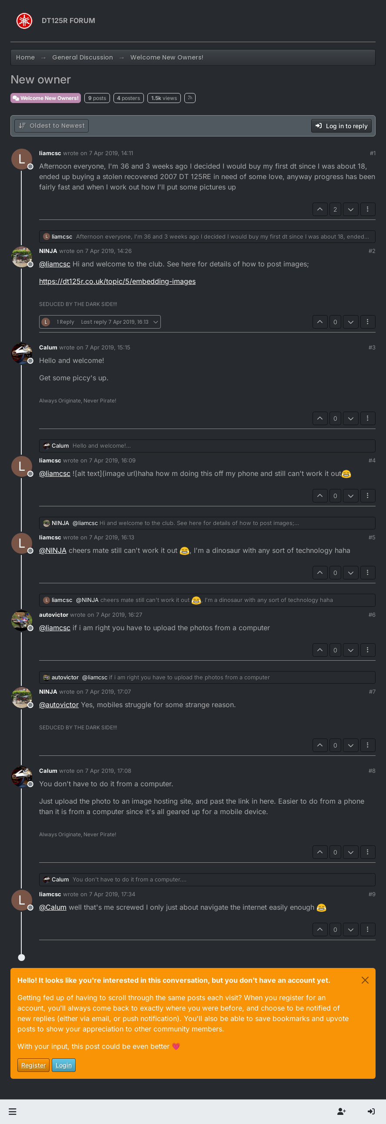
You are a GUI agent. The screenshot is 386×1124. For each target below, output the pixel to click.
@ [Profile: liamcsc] (54, 263)
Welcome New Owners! (46, 98)
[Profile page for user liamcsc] (21, 159)
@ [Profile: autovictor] (59, 704)
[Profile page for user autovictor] (21, 620)
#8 (372, 770)
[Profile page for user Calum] (21, 353)
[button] (12, 1112)
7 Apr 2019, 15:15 (107, 347)
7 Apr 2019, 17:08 (108, 770)
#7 (372, 691)
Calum (48, 347)
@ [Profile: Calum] (53, 907)
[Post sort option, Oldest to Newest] (51, 126)
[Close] (365, 980)
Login (64, 1065)
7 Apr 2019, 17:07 (108, 691)
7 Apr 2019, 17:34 (112, 894)
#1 (373, 153)
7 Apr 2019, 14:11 (111, 153)
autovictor (53, 614)
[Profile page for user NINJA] (21, 256)
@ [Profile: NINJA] (53, 550)
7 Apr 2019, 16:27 (119, 614)
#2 (372, 250)
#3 (372, 347)
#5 (372, 537)
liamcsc (50, 153)
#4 (372, 460)
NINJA (48, 250)
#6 (372, 614)
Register (33, 1065)
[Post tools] (368, 209)
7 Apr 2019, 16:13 (111, 537)
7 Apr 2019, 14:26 (108, 250)
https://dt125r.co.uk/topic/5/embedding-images (117, 281)
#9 (372, 894)
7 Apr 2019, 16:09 (112, 460)
